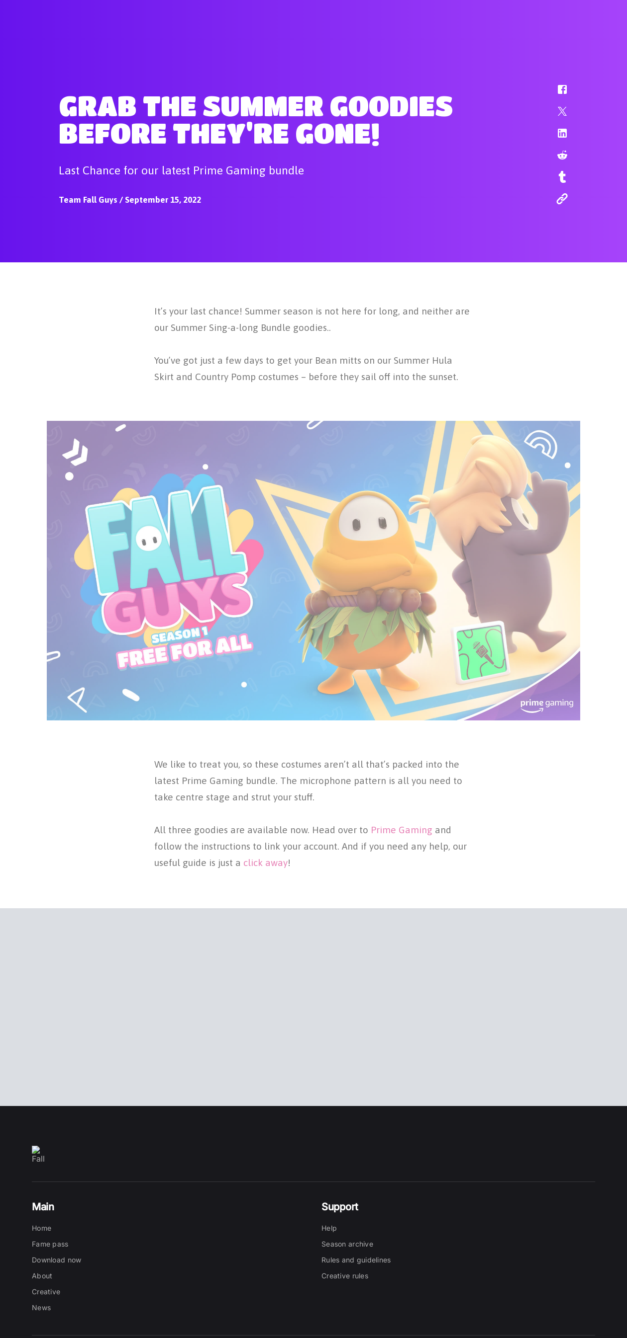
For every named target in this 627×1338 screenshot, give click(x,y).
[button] (555, 94)
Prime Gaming (401, 828)
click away (265, 861)
